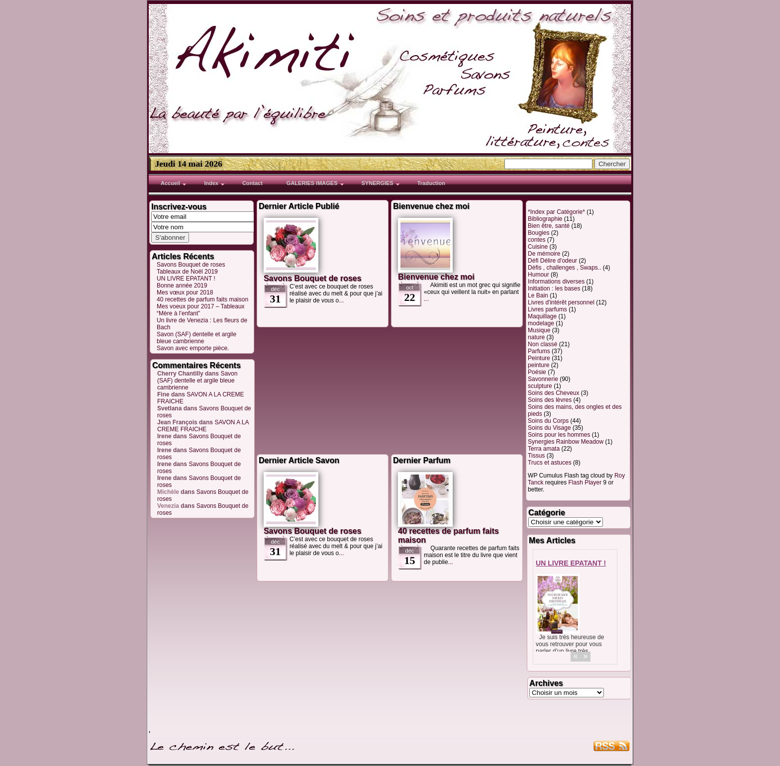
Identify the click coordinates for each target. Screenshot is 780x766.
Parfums (539, 351)
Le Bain (538, 295)
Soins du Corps (548, 420)
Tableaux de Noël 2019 (187, 271)
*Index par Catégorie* (556, 211)
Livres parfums (547, 309)
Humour (538, 274)
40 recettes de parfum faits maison (202, 299)
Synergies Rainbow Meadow (565, 441)
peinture (538, 365)
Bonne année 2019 (182, 285)
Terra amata (544, 448)
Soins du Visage (549, 427)
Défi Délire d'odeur (552, 260)
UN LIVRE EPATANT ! (186, 278)
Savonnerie (543, 379)
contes (536, 239)
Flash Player (584, 482)
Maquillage (542, 316)
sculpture (540, 386)
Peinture (539, 358)
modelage (541, 323)
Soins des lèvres (550, 399)
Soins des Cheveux (553, 392)
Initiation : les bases (554, 288)
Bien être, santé (549, 225)
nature (536, 337)
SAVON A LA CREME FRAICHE (203, 426)
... (341, 300)
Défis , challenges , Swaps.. (564, 267)
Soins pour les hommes (559, 434)
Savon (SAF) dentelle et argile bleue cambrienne (196, 338)
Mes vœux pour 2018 (185, 292)
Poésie (537, 372)
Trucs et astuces (550, 462)
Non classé (542, 344)
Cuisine (538, 246)
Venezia (168, 505)
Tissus (536, 455)
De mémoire (544, 253)
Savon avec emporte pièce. (193, 348)
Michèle (168, 491)
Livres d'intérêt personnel (561, 302)
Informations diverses (556, 281)
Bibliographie (545, 218)
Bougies (538, 232)
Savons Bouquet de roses (191, 264)
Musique (539, 330)
